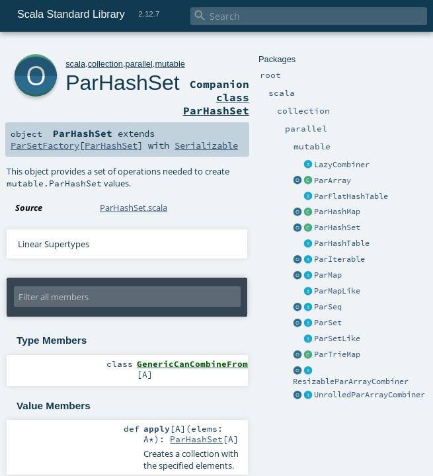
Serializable (206, 145)
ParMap (328, 275)
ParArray (332, 180)
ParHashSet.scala (133, 208)
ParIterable (339, 259)
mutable (170, 64)
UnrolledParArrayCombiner (369, 394)
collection (105, 64)
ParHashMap (337, 211)
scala (75, 64)
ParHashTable (342, 243)
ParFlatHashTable (351, 196)
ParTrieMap (337, 354)
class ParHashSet (216, 104)
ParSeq (328, 306)
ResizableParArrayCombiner (351, 381)
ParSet (328, 322)
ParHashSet (337, 227)
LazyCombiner (342, 164)
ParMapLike (337, 291)
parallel (139, 64)
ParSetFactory (45, 145)
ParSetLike (337, 338)
